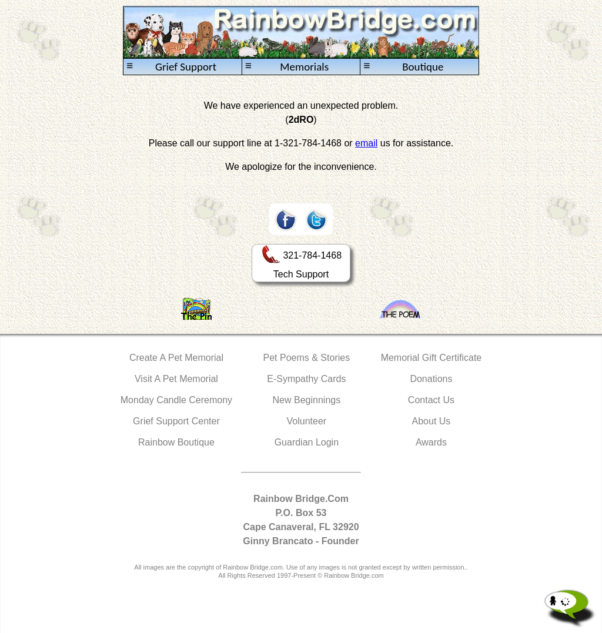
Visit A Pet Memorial (176, 379)
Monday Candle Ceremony (176, 400)
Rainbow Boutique (176, 442)
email (366, 143)
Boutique (403, 66)
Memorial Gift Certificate (431, 358)
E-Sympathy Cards (306, 379)
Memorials (287, 66)
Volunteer (307, 421)
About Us (431, 421)
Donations (431, 379)
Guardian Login (307, 442)
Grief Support (171, 66)
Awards (431, 442)
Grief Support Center (176, 421)
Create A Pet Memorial (176, 358)
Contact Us (431, 400)
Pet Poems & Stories (306, 358)
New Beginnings (307, 400)
